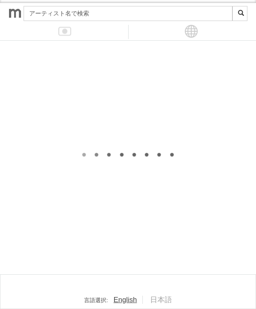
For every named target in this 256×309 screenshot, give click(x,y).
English (125, 300)
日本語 (161, 300)
